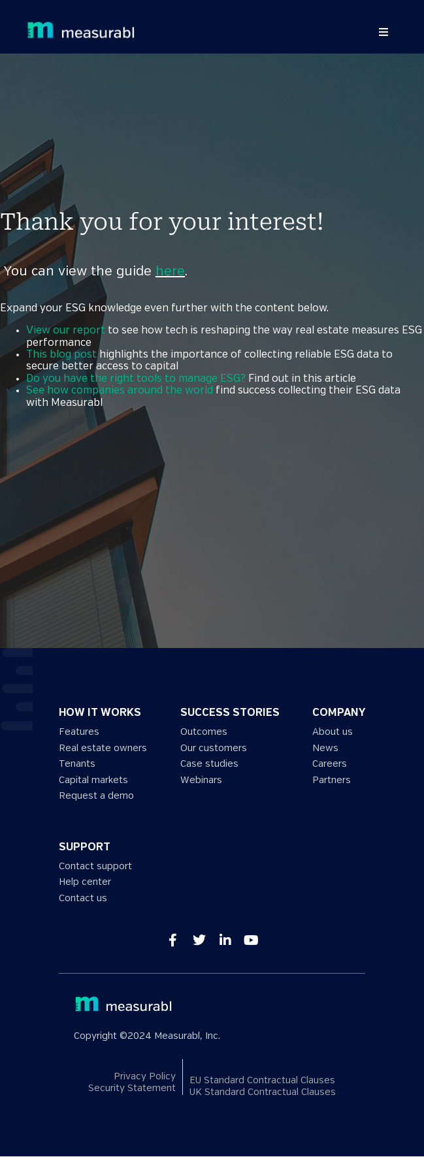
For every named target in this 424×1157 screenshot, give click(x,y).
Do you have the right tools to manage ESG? (136, 378)
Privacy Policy (145, 1076)
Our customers (213, 748)
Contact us (83, 898)
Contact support (95, 866)
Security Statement (132, 1089)
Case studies (209, 764)
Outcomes (203, 732)
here (170, 272)
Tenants (77, 764)
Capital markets (93, 780)
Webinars (201, 780)
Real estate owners (103, 748)
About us (332, 732)
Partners (331, 780)
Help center (85, 882)
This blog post (61, 354)
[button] (383, 32)
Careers (329, 764)
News (325, 748)
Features (79, 732)
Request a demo (96, 796)
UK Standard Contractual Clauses (262, 1092)
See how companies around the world (119, 390)
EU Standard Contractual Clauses (262, 1080)
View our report (65, 330)
